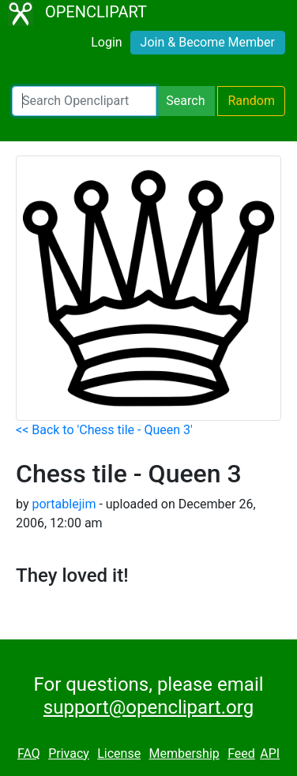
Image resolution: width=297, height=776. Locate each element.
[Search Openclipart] (84, 101)
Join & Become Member (208, 42)
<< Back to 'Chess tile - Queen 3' (104, 429)
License (119, 753)
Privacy (68, 753)
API (270, 753)
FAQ (28, 753)
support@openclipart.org (148, 707)
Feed (241, 753)
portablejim (64, 504)
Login (106, 42)
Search (185, 100)
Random (251, 100)
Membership (183, 753)
